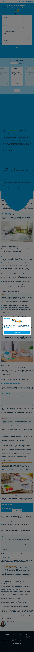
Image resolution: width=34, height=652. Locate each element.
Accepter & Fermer (17, 332)
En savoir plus (17, 329)
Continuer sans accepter (7, 318)
